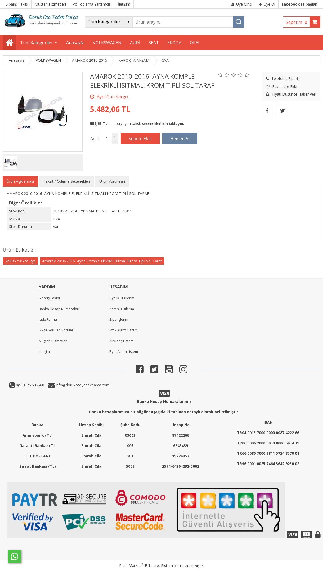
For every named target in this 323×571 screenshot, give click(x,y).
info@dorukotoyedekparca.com (82, 384)
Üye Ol (267, 4)
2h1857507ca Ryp (20, 261)
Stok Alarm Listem (123, 330)
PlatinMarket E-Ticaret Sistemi (146, 565)
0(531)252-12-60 (29, 384)
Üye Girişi (241, 4)
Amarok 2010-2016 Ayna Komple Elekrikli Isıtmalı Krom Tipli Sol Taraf (102, 261)
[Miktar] (106, 138)
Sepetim (298, 22)
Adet (94, 138)
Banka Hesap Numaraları (59, 308)
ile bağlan (299, 4)
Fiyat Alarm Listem (123, 351)
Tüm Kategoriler (36, 43)
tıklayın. (176, 123)
